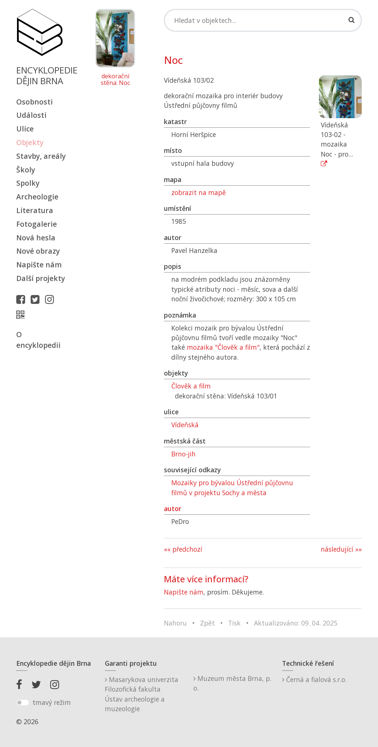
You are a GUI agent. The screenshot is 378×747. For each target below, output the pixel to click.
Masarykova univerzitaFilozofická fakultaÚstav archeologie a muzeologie (141, 694)
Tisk (234, 622)
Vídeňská (185, 424)
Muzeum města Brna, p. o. (232, 683)
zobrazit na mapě (198, 192)
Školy (25, 170)
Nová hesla (35, 238)
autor (172, 508)
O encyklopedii (38, 339)
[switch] (22, 702)
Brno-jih (183, 453)
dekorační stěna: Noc (115, 79)
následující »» (341, 549)
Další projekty (40, 278)
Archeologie (37, 197)
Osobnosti (34, 102)
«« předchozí (183, 549)
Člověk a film (191, 385)
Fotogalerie (36, 224)
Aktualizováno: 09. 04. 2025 (295, 622)
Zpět (207, 622)
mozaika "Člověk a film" (223, 347)
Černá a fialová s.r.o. (314, 679)
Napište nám (39, 265)
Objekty (30, 142)
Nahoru (175, 622)
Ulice (25, 129)
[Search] (263, 20)
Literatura (34, 210)
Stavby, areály (41, 156)
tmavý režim (51, 702)
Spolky (27, 183)
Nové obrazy (38, 251)
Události (31, 115)
